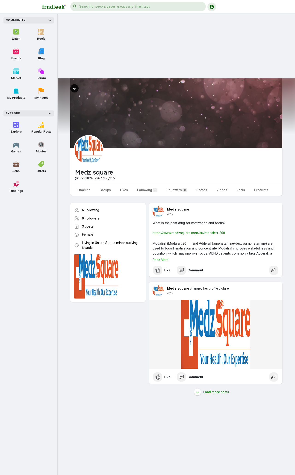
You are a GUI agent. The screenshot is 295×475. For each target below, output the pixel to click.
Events (16, 54)
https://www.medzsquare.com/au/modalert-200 (189, 233)
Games (16, 147)
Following (147, 190)
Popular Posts (41, 127)
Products (261, 190)
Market (16, 74)
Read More (160, 260)
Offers (41, 167)
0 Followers (91, 218)
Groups (105, 190)
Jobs (16, 167)
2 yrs (170, 213)
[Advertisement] (176, 46)
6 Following (90, 210)
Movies (41, 147)
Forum (41, 74)
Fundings (16, 187)
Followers (177, 190)
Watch (16, 34)
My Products (16, 93)
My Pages (41, 93)
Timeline (83, 190)
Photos (201, 190)
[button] (138, 6)
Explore (16, 127)
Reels (41, 34)
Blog (41, 54)
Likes (124, 190)
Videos (221, 190)
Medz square (178, 209)
